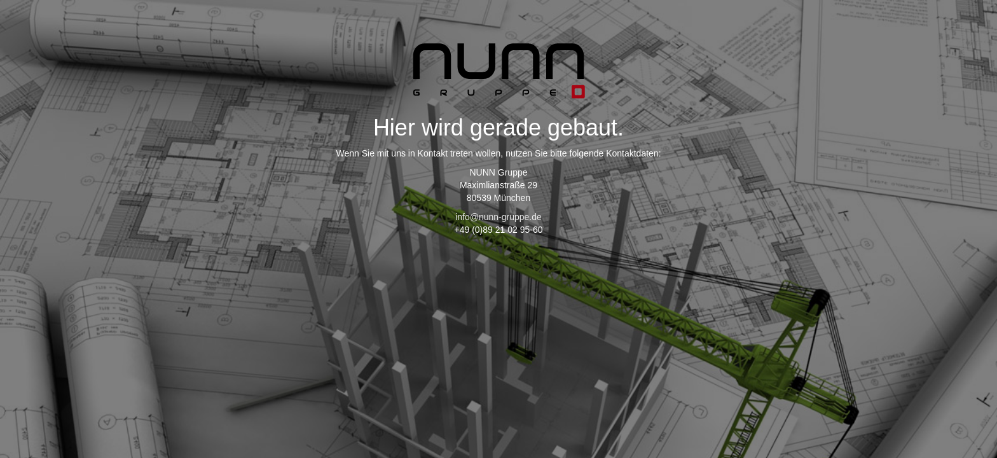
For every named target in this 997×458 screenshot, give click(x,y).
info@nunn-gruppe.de (498, 217)
